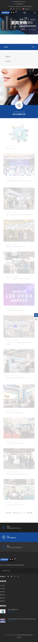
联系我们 (2, 601)
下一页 (27, 512)
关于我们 (2, 585)
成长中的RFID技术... (13, 609)
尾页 (31, 512)
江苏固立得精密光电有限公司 (25, 635)
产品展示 (2, 588)
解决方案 (2, 591)
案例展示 (2, 595)
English (27, 9)
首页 (14, 27)
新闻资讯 (22, 27)
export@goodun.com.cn (19, 1)
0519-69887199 (19, 4)
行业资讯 (6, 61)
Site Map (19, 637)
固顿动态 (6, 56)
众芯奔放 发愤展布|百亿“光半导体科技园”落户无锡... (22, 619)
